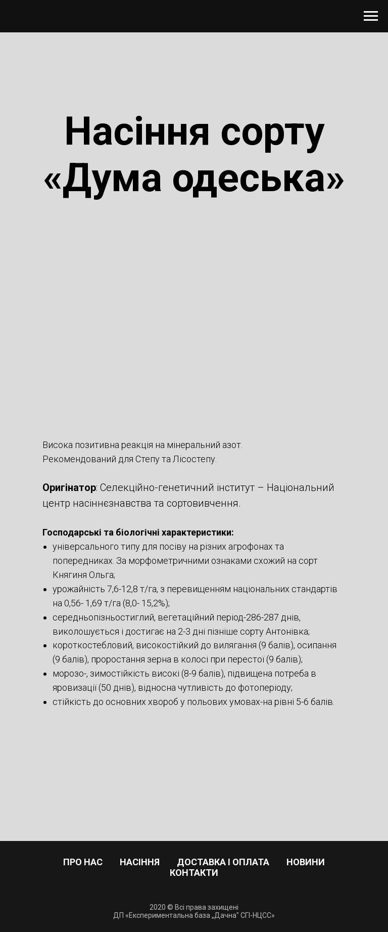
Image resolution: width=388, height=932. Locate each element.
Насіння (140, 862)
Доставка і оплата (223, 862)
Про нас (83, 862)
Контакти (194, 872)
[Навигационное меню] (371, 16)
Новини (305, 862)
